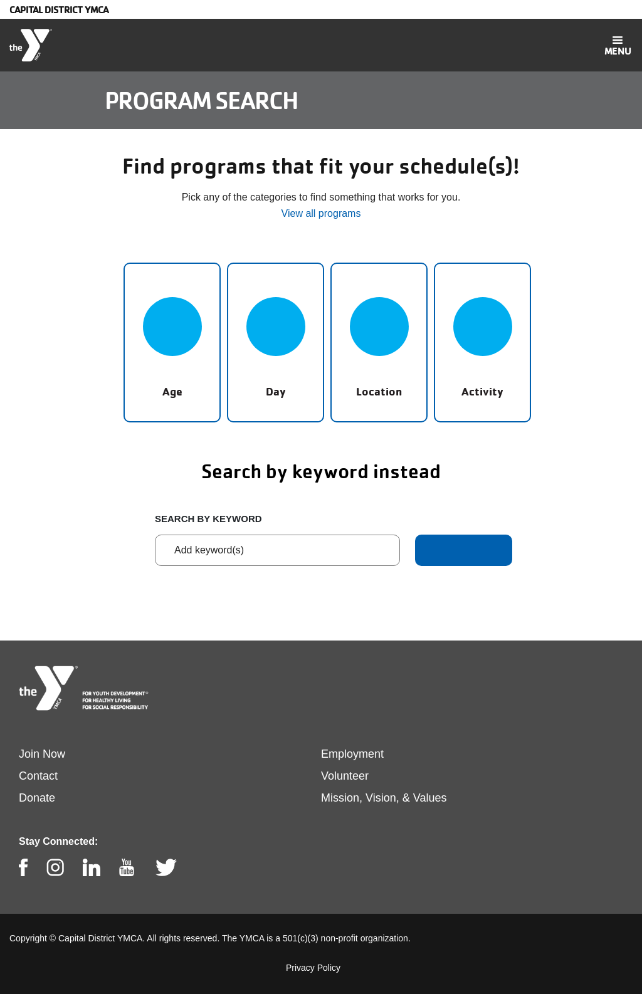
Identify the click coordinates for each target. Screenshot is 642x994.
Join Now (42, 754)
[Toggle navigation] (618, 45)
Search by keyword (208, 518)
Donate (37, 798)
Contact (38, 776)
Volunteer (345, 776)
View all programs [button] (321, 213)
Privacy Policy (313, 968)
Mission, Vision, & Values (383, 798)
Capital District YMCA (58, 9)
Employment (352, 754)
